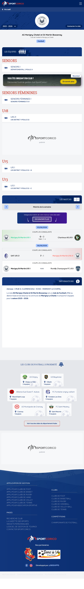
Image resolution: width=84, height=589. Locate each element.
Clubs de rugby (58, 511)
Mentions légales (8, 585)
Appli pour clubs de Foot (19, 499)
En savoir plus (68, 85)
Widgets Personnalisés (18, 534)
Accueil (7, 9)
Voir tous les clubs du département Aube (42, 433)
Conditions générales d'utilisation (30, 585)
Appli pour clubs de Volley (20, 510)
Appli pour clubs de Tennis (19, 513)
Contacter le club (74, 26)
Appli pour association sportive (22, 516)
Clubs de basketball (61, 509)
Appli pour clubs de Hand (19, 507)
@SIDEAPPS (54, 575)
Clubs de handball (60, 514)
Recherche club (14, 529)
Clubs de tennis (58, 520)
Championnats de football (64, 533)
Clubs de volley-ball (61, 517)
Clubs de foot (58, 506)
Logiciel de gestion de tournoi (22, 537)
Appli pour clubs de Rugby (19, 505)
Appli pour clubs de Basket (20, 502)
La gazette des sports (18, 531)
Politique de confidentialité (55, 585)
